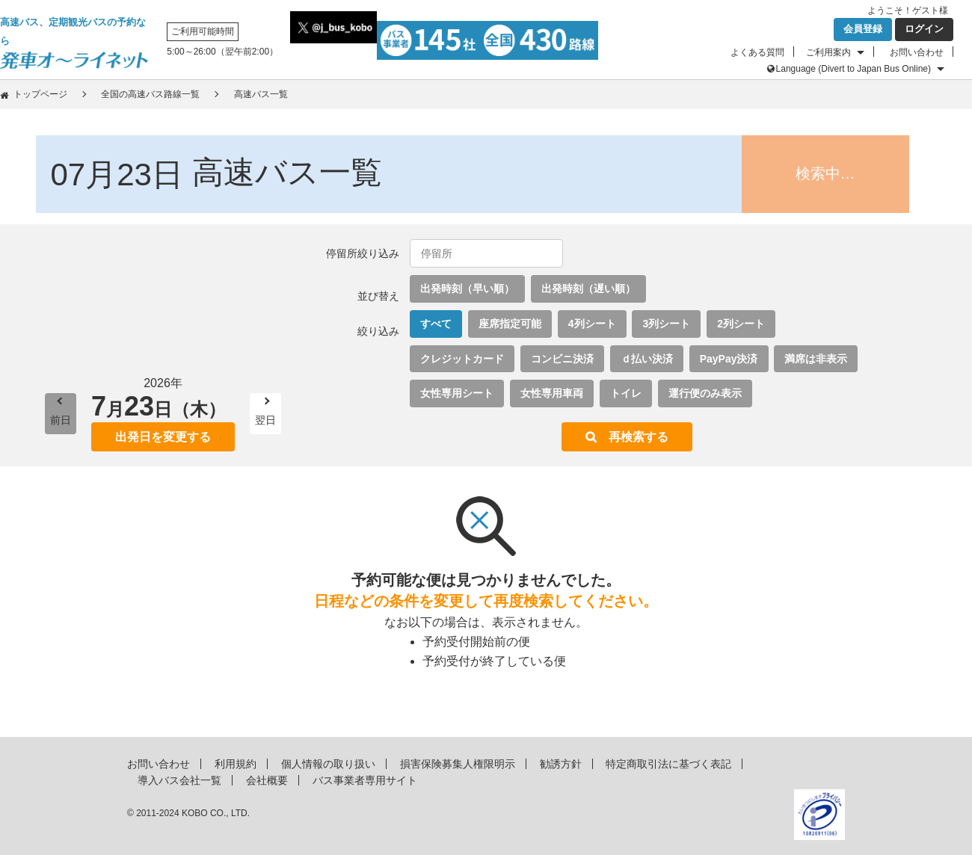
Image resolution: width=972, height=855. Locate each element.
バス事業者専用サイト (365, 780)
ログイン (924, 28)
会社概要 (267, 780)
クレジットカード (462, 359)
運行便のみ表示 (705, 393)
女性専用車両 (551, 393)
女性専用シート (456, 393)
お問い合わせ (917, 52)
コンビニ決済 (562, 359)
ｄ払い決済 (647, 359)
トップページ (40, 94)
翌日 (265, 420)
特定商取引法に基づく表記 (668, 764)
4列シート (592, 324)
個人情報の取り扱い (328, 764)
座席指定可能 (510, 324)
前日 (60, 420)
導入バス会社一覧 (179, 780)
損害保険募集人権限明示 (457, 764)
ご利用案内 (828, 52)
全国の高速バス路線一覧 (150, 94)
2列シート (741, 324)
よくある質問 (757, 52)
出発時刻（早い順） (467, 288)
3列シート (666, 324)
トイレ (626, 393)
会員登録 (862, 28)
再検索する (638, 436)
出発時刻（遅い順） (588, 288)
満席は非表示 (815, 359)
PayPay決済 (729, 359)
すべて (436, 324)
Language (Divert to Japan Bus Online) (853, 69)
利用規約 (235, 764)
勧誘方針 (561, 764)
